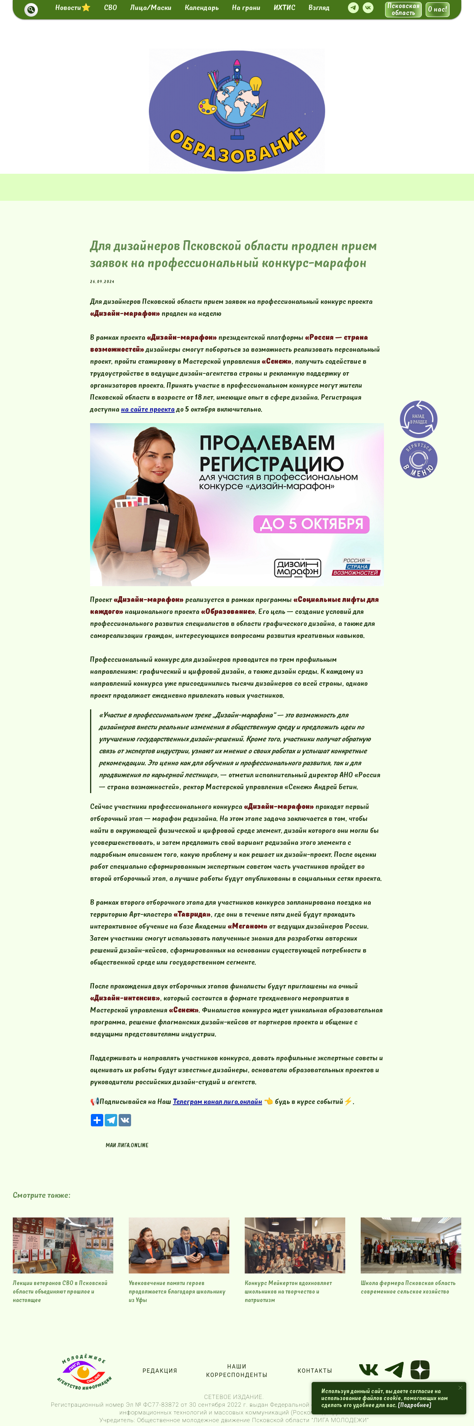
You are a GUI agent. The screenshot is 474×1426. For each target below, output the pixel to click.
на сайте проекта (148, 409)
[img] (237, 111)
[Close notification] (460, 1388)
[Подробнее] (414, 1405)
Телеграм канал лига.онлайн (217, 1101)
